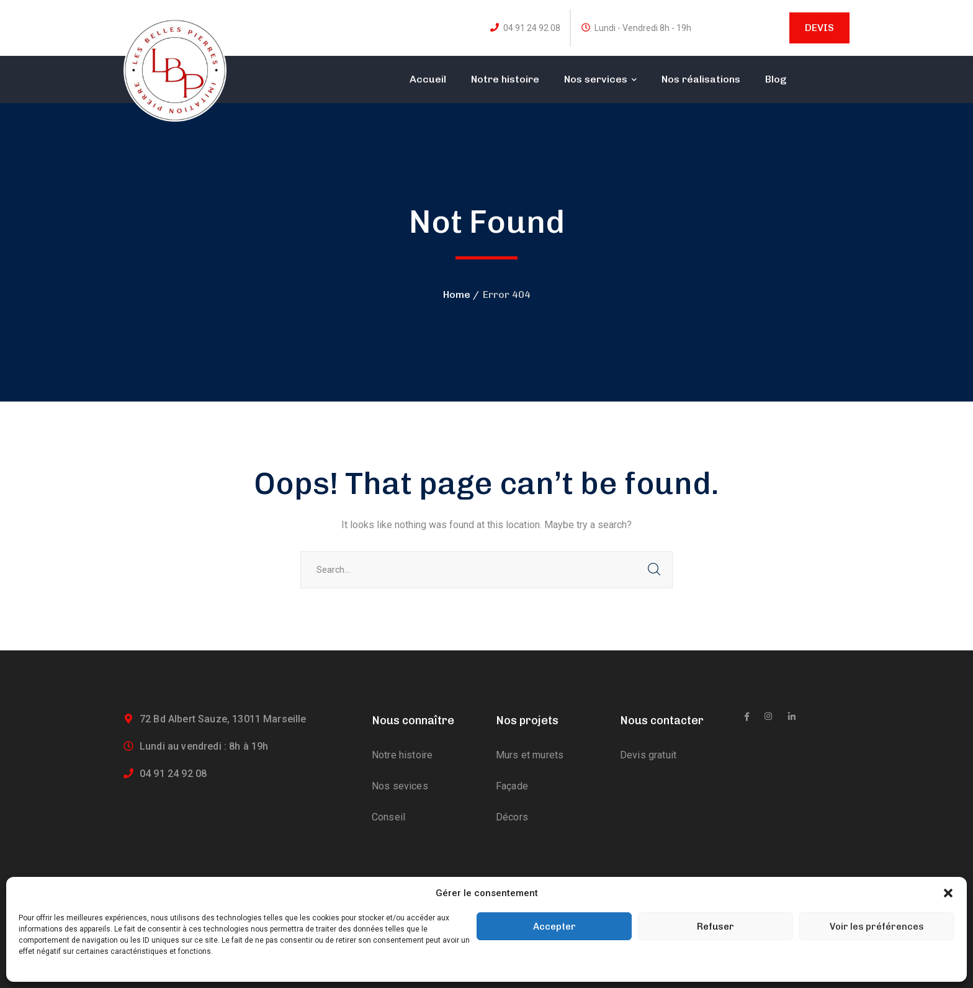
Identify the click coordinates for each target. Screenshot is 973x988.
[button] (948, 893)
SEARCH (654, 569)
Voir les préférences (877, 926)
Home (456, 294)
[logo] (174, 69)
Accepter (554, 926)
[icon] (747, 716)
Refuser (715, 926)
